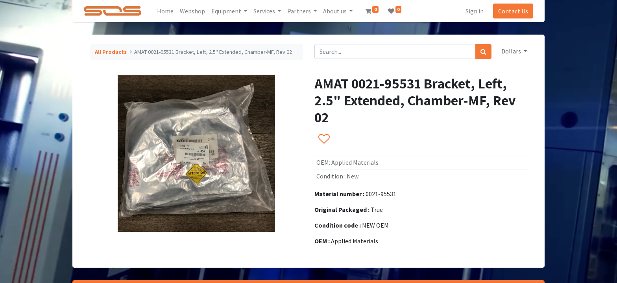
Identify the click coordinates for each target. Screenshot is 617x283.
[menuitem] (166, 11)
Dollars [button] (511, 51)
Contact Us (512, 11)
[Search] (483, 51)
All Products (111, 51)
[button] (323, 139)
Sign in (474, 11)
